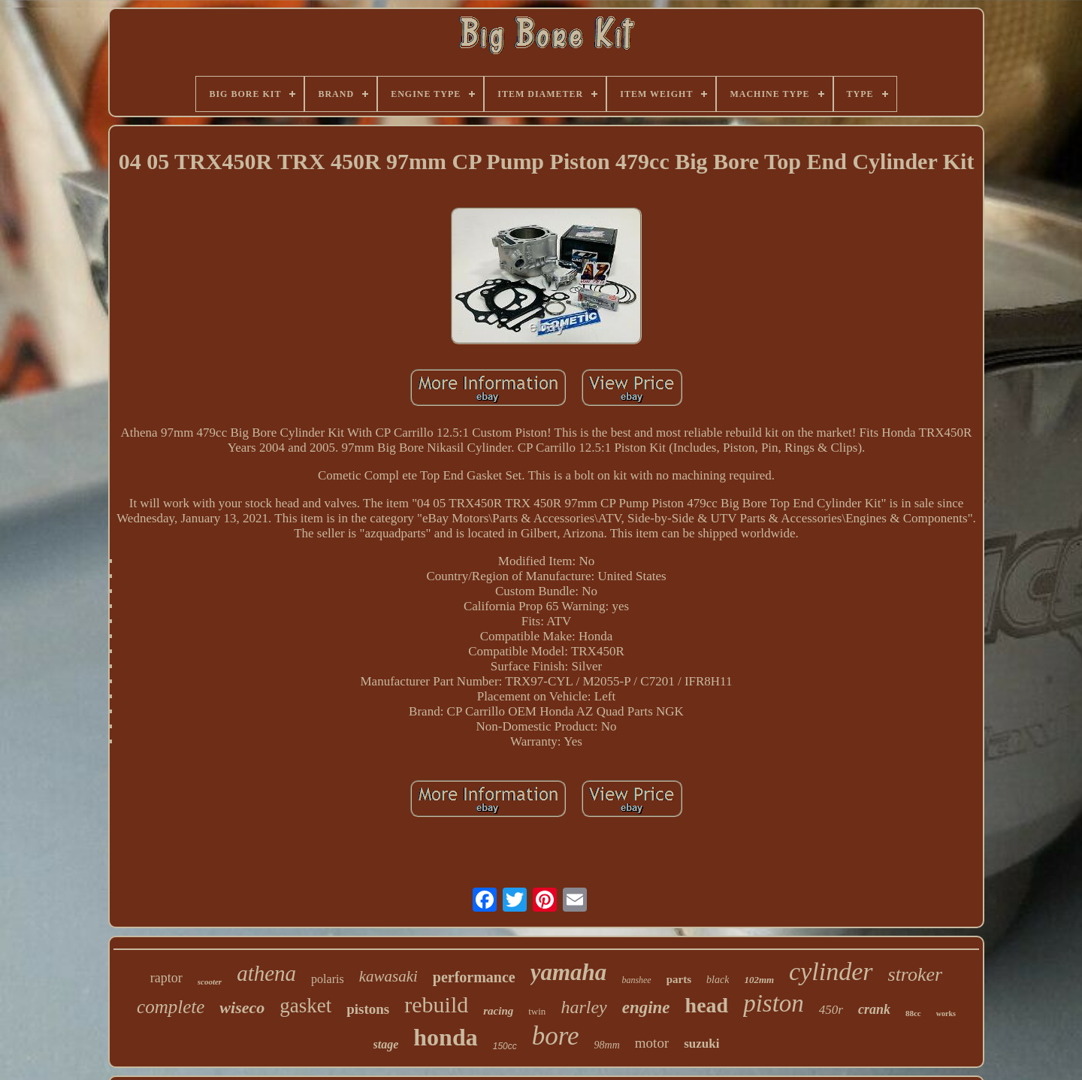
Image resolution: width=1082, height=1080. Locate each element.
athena (266, 973)
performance (474, 977)
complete (170, 1007)
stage (386, 1044)
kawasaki (388, 976)
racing (498, 1011)
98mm (607, 1045)
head (707, 1005)
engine (646, 1007)
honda (445, 1037)
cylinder (830, 971)
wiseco (241, 1007)
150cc (505, 1046)
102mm (759, 979)
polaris (327, 979)
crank (874, 1009)
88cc (913, 1013)
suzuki (701, 1043)
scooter (210, 981)
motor (652, 1043)
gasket (305, 1005)
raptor (166, 977)
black (717, 979)
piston (773, 1003)
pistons (367, 1009)
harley (583, 1007)
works (946, 1013)
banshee (636, 980)
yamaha (568, 972)
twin (537, 1011)
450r (831, 1010)
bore (555, 1036)
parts (678, 979)
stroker (915, 974)
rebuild (436, 1004)
